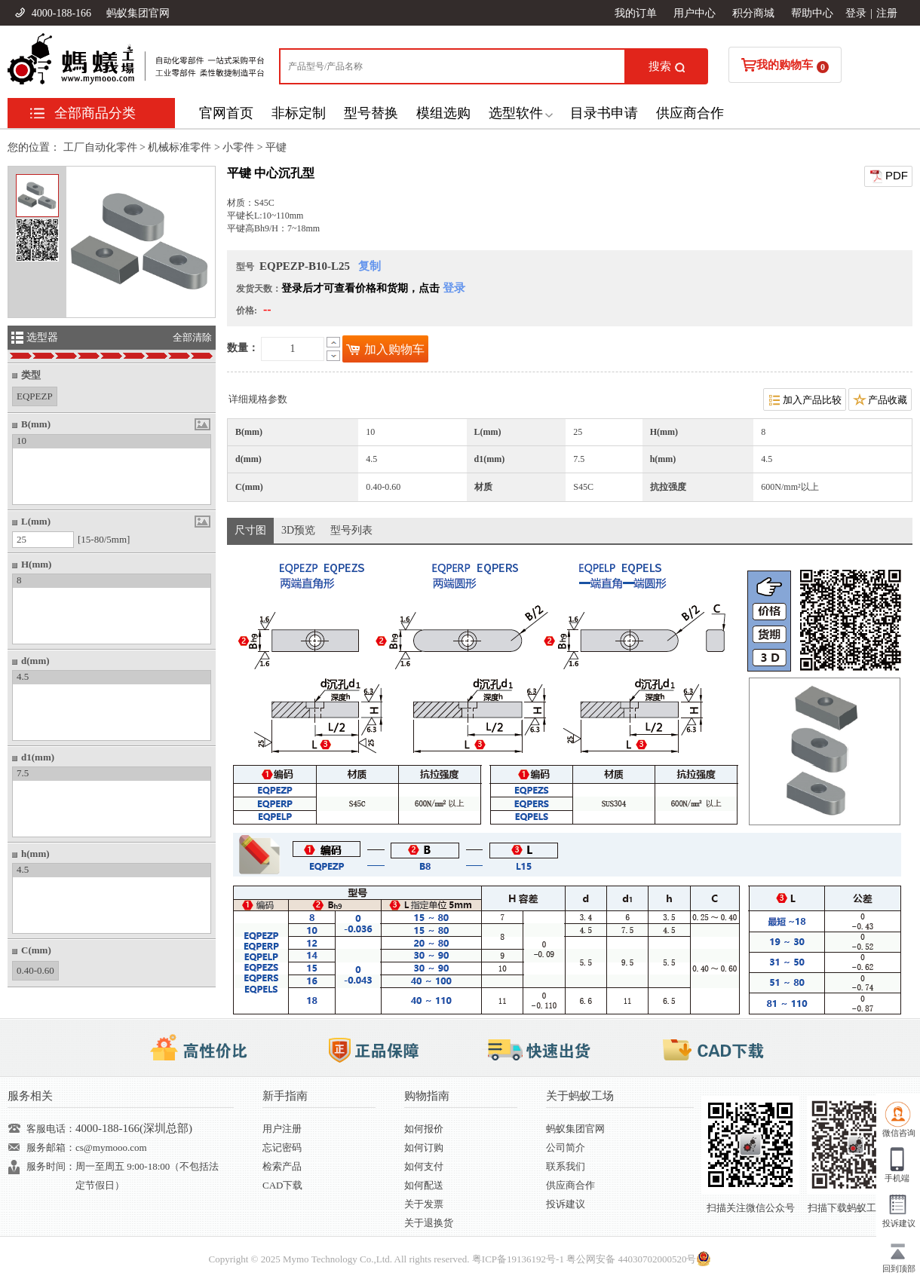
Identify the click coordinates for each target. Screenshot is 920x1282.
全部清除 (192, 337)
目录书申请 (604, 113)
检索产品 (282, 1166)
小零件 (238, 147)
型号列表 (351, 530)
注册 (886, 13)
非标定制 (298, 113)
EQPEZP (35, 394)
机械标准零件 (179, 147)
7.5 (23, 773)
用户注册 (282, 1128)
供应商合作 (690, 113)
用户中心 (694, 13)
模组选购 (443, 113)
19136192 (526, 1259)
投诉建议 (565, 1204)
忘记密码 (282, 1147)
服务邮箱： (50, 1147)
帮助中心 (812, 13)
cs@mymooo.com (111, 1147)
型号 (245, 267)
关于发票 (423, 1204)
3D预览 (298, 530)
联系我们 (565, 1166)
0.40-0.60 (35, 969)
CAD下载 (282, 1185)
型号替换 (371, 113)
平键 (276, 147)
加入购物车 (385, 349)
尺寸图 (250, 530)
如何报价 (423, 1128)
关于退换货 (428, 1222)
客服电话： (50, 1128)
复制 (369, 266)
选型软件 (516, 113)
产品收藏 (880, 399)
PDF (888, 176)
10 (21, 440)
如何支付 (423, 1166)
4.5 (23, 676)
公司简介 (565, 1147)
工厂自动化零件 (100, 147)
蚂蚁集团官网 (138, 13)
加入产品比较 (805, 399)
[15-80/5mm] (104, 539)
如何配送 (423, 1185)
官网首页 (226, 113)
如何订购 (423, 1147)
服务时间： (50, 1166)
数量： (243, 347)
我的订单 (636, 13)
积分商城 (753, 13)
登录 (855, 13)
